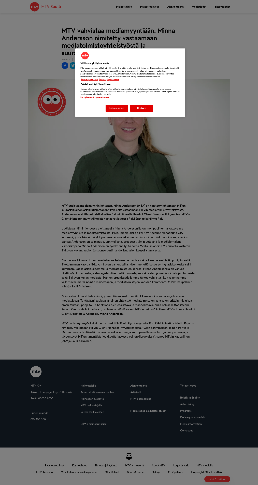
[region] (130, 82)
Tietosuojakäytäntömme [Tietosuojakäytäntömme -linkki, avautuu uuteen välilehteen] (109, 79)
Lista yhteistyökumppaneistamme (94, 97)
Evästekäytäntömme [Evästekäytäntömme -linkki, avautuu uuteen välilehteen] (89, 79)
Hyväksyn (141, 108)
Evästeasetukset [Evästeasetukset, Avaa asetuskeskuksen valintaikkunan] (116, 108)
